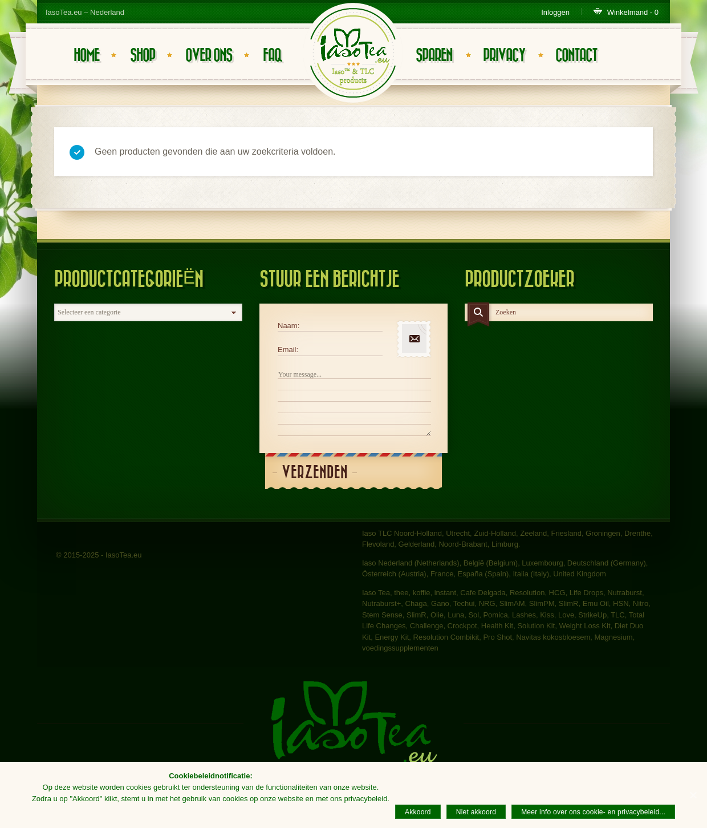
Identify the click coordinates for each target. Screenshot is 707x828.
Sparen (434, 55)
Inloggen (555, 12)
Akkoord (418, 812)
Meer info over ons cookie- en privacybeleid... (593, 812)
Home (86, 55)
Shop (142, 55)
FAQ (272, 55)
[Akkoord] (692, 795)
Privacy (504, 55)
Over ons (208, 55)
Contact (576, 55)
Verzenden (315, 472)
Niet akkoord (476, 812)
